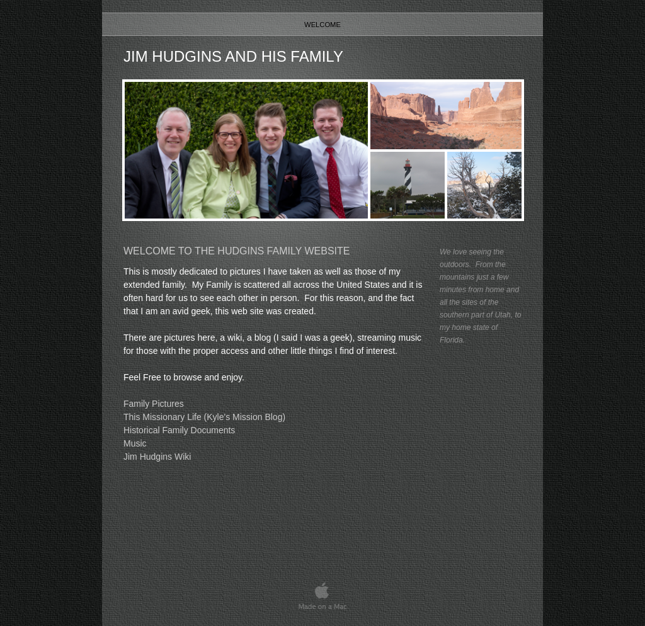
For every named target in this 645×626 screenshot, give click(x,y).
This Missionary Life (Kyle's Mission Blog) (204, 417)
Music (135, 443)
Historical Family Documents (179, 430)
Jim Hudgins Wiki (157, 457)
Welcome (322, 24)
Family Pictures (153, 404)
